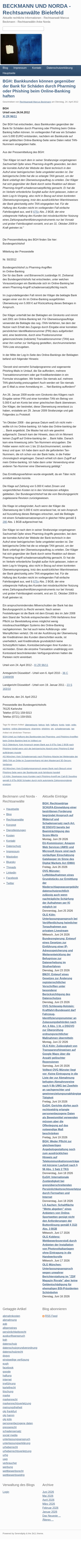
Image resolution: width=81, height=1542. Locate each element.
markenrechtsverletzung (17, 1403)
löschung (8, 1391)
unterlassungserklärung (16, 1443)
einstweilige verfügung (16, 1359)
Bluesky (11, 862)
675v (36, 211)
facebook (8, 1367)
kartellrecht (9, 1387)
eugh (6, 1363)
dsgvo (6, 1355)
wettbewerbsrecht (13, 1471)
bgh (47, 724)
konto (61, 724)
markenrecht (10, 1399)
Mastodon (12, 856)
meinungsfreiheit (12, 1407)
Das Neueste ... (51, 1515)
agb (5, 1323)
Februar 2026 (50, 1507)
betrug (41, 724)
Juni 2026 (48, 1491)
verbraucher (10, 1463)
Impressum (20, 67)
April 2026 (48, 1499)
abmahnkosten (11, 1316)
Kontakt (36, 67)
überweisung (31, 724)
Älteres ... (48, 1519)
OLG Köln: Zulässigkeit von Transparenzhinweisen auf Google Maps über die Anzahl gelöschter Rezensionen (59, 1054)
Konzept (11, 825)
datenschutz (10, 1343)
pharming (35, 728)
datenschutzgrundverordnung (20, 1347)
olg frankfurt (10, 1411)
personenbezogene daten (18, 1423)
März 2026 (48, 1503)
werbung (8, 1467)
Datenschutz (13, 846)
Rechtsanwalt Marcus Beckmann (35, 102)
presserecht (10, 1427)
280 (5, 522)
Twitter (10, 883)
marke (6, 1395)
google (7, 1371)
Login (6, 1491)
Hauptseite (9, 73)
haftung (54, 724)
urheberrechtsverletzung (17, 1451)
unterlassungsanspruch (16, 1439)
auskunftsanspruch (14, 1335)
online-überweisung (20, 728)
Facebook (12, 878)
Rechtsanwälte (15, 819)
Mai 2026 (47, 1495)
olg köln (7, 1419)
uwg (5, 1459)
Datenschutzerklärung (60, 67)
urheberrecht (10, 1447)
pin (52, 728)
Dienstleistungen (16, 830)
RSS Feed (51, 1316)
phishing (46, 728)
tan (72, 728)
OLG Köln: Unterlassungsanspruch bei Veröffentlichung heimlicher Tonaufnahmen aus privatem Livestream (60, 922)
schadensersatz (62, 728)
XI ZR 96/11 (10, 116)
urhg (5, 1455)
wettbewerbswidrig (14, 1475)
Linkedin (11, 872)
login (68, 724)
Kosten (10, 835)
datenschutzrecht (13, 1351)
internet (7, 1379)
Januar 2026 (49, 1511)
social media (10, 1435)
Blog (5, 67)
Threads (11, 867)
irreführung (9, 1383)
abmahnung (10, 1320)
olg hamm (8, 1415)
